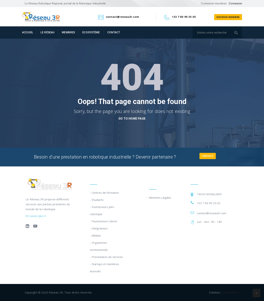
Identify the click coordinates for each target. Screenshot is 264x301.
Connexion (235, 3)
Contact (113, 32)
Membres (68, 32)
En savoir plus (36, 216)
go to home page (132, 118)
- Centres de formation (104, 192)
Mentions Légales (160, 197)
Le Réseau (47, 32)
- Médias (95, 235)
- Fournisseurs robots (103, 221)
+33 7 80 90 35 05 (208, 203)
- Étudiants (97, 200)
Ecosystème (91, 32)
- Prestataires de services (106, 257)
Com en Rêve (230, 292)
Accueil (27, 32)
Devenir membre (228, 17)
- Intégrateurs (99, 228)
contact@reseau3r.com (211, 213)
